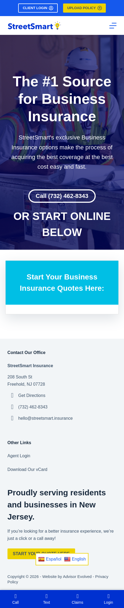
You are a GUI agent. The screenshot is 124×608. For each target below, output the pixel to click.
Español (49, 559)
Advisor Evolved (77, 576)
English (75, 559)
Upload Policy (84, 8)
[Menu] (113, 25)
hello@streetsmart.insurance (45, 418)
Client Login (38, 8)
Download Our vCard (27, 469)
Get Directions (31, 395)
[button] (62, 196)
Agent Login (18, 456)
